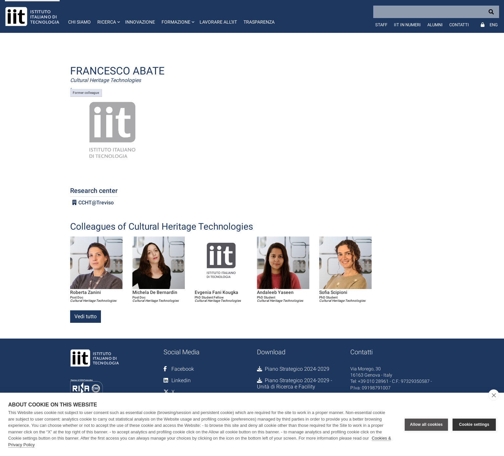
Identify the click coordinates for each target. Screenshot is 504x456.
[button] (108, 16)
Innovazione (140, 22)
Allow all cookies (426, 424)
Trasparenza (259, 22)
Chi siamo (79, 22)
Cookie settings (474, 424)
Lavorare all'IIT (218, 22)
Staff (381, 24)
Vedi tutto (85, 316)
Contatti (459, 24)
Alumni (435, 24)
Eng (494, 24)
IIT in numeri (407, 24)
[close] (493, 395)
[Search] (436, 12)
